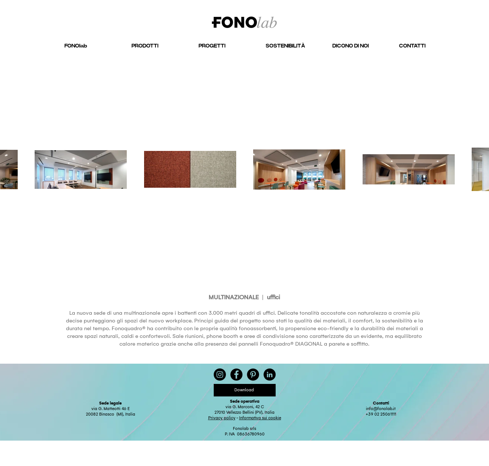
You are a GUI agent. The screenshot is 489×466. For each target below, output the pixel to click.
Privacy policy (221, 418)
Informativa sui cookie (260, 418)
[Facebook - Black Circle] (236, 374)
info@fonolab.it (381, 408)
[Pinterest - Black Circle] (253, 374)
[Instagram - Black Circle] (220, 374)
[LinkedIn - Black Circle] (269, 374)
